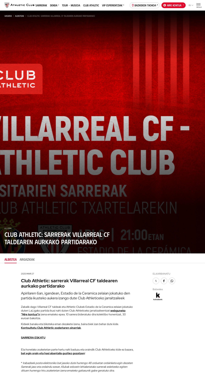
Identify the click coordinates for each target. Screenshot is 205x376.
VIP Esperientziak (113, 5)
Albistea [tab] (11, 259)
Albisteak (19, 16)
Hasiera (8, 16)
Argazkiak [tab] (27, 259)
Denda (54, 5)
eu (191, 5)
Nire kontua (173, 5)
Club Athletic (91, 5)
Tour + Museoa (71, 5)
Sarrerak (41, 5)
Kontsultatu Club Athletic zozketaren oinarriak (51, 328)
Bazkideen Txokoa (145, 5)
